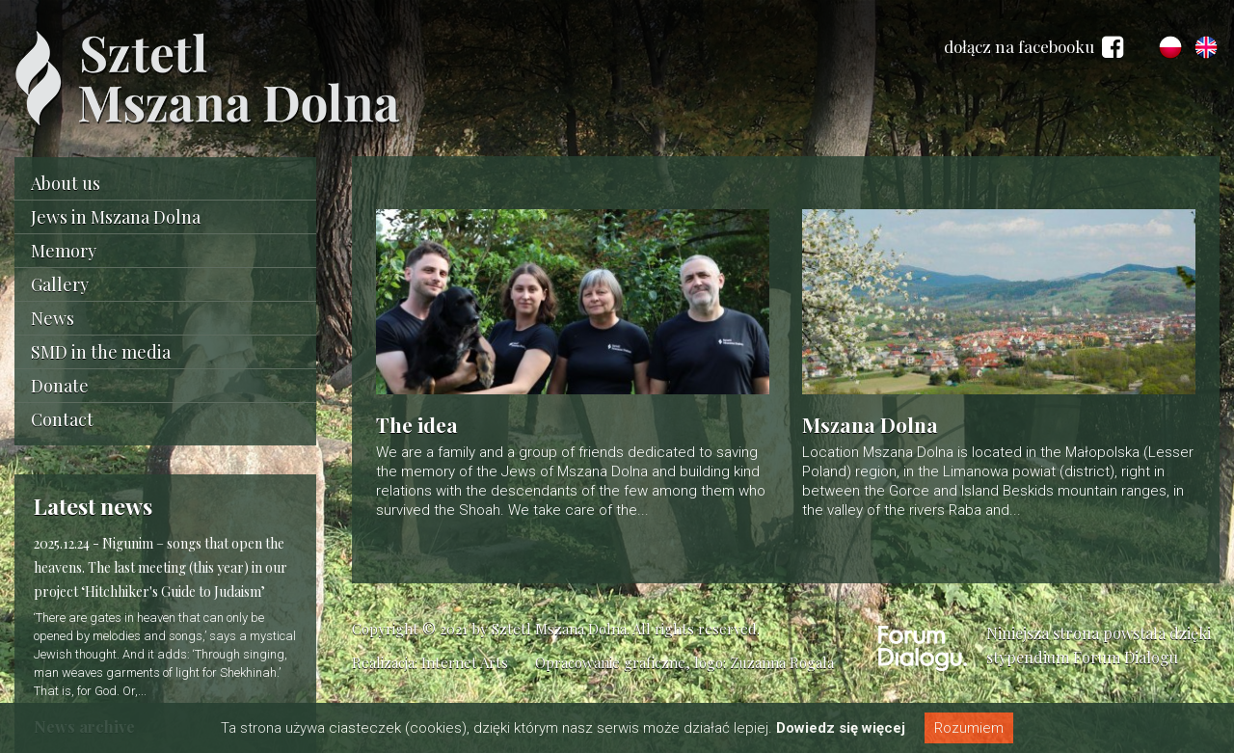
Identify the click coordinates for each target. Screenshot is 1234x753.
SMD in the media (101, 351)
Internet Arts (464, 662)
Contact (62, 419)
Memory (63, 250)
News (52, 318)
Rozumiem (969, 728)
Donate (60, 385)
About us (65, 183)
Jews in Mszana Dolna (116, 217)
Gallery (60, 284)
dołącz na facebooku (1033, 47)
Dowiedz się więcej (840, 728)
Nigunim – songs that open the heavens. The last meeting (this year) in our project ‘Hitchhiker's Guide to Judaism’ (160, 567)
